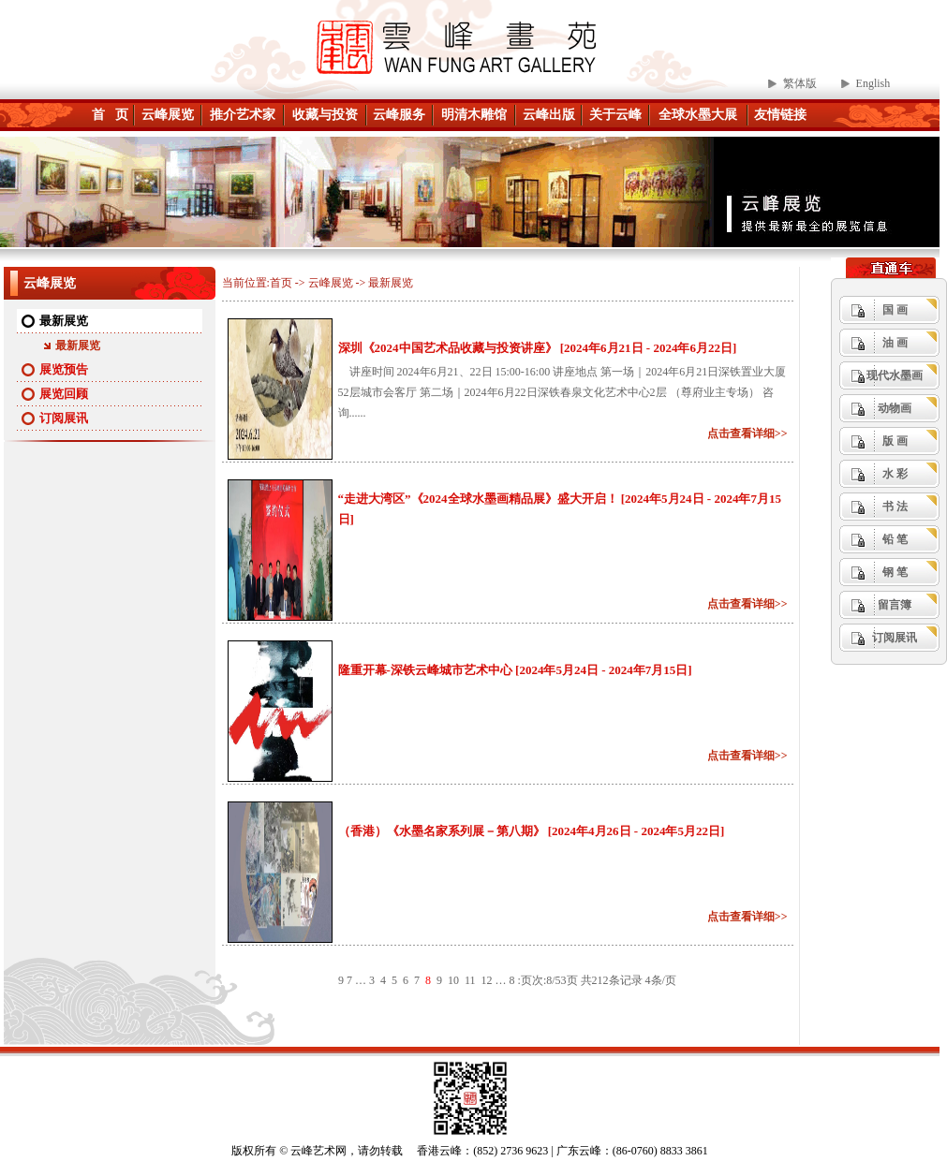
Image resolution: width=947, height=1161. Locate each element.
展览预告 (63, 369)
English (873, 83)
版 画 (895, 441)
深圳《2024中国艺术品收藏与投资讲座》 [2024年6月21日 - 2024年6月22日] (537, 348)
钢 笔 (895, 572)
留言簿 (894, 604)
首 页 (110, 115)
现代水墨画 (894, 375)
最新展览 (63, 321)
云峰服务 (399, 115)
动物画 (894, 408)
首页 (281, 282)
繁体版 (800, 83)
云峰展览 (167, 115)
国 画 (895, 309)
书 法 (895, 506)
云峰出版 (549, 115)
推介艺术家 (242, 115)
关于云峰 (615, 115)
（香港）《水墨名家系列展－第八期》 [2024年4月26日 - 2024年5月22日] (531, 831)
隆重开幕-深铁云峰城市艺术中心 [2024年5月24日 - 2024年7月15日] (515, 670)
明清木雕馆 (474, 115)
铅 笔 (895, 539)
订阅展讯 (63, 418)
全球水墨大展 (697, 115)
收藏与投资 (325, 115)
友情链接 (780, 115)
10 (453, 980)
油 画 (895, 342)
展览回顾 (63, 394)
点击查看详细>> (750, 433)
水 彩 (895, 473)
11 (470, 980)
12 (487, 980)
